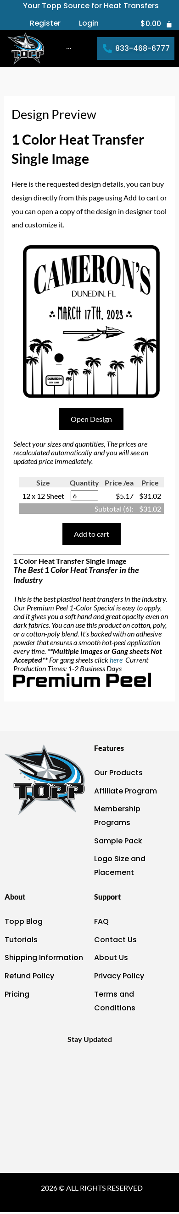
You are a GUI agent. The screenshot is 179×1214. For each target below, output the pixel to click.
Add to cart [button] (91, 533)
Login (89, 23)
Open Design (91, 419)
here (117, 659)
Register (45, 23)
